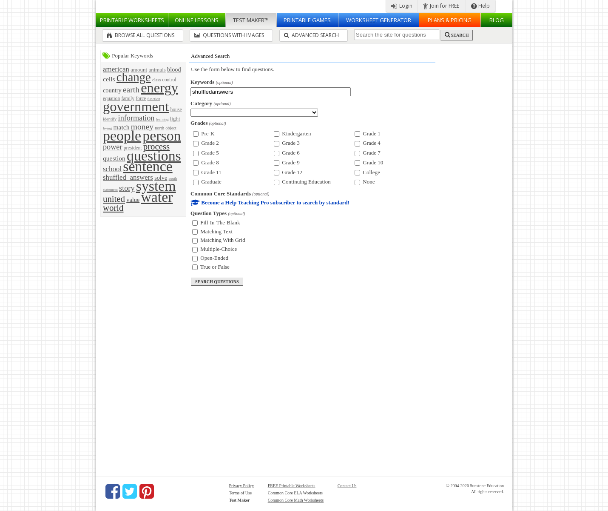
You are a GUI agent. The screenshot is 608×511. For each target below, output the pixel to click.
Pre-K (203, 133)
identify (109, 119)
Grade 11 (207, 172)
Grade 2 (206, 143)
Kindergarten (292, 133)
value (132, 199)
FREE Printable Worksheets (291, 485)
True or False (211, 267)
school (112, 169)
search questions (217, 281)
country (112, 90)
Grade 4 (368, 143)
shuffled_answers (128, 177)
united (114, 199)
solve (160, 177)
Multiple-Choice (214, 249)
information (136, 118)
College (367, 172)
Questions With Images (229, 35)
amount (139, 69)
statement (110, 189)
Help (480, 5)
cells (109, 79)
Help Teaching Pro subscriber (260, 202)
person (161, 136)
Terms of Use (240, 493)
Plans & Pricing (450, 20)
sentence (147, 166)
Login (401, 5)
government (136, 106)
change (133, 77)
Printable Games (307, 20)
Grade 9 (287, 162)
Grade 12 (288, 172)
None (365, 181)
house (176, 109)
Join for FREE (441, 5)
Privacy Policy (241, 485)
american (116, 69)
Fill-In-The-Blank (216, 222)
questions (154, 156)
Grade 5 (206, 152)
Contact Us (347, 485)
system (156, 186)
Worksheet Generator (378, 20)
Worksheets (132, 20)
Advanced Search (311, 35)
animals (156, 69)
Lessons (197, 20)
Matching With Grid (218, 240)
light (175, 118)
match (121, 127)
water (157, 197)
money (142, 126)
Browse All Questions (140, 35)
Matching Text (212, 231)
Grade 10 (369, 162)
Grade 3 (287, 143)
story (126, 188)
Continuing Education (302, 181)
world (113, 207)
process (156, 146)
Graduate (207, 181)
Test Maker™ (251, 20)
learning (162, 119)
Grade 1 (368, 133)
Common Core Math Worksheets (296, 500)
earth (131, 89)
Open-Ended (210, 258)
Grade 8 (206, 162)
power (112, 147)
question (114, 158)
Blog (496, 20)
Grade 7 (368, 152)
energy (159, 87)
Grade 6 (287, 152)
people (122, 136)
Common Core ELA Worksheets (295, 493)
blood (174, 69)
